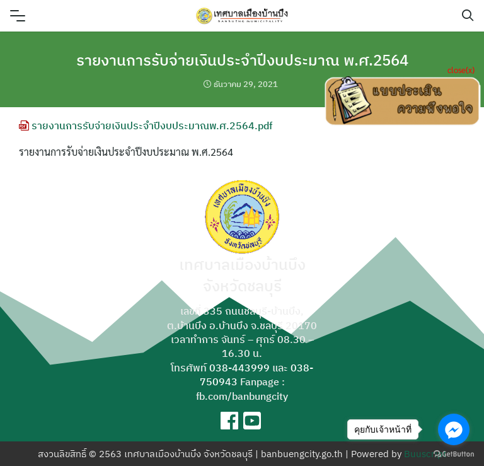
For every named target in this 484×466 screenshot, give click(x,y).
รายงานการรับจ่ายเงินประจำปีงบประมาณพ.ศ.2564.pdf (145, 125)
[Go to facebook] (454, 429)
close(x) (461, 69)
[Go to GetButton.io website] (454, 453)
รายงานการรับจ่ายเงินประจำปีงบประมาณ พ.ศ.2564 (242, 60)
